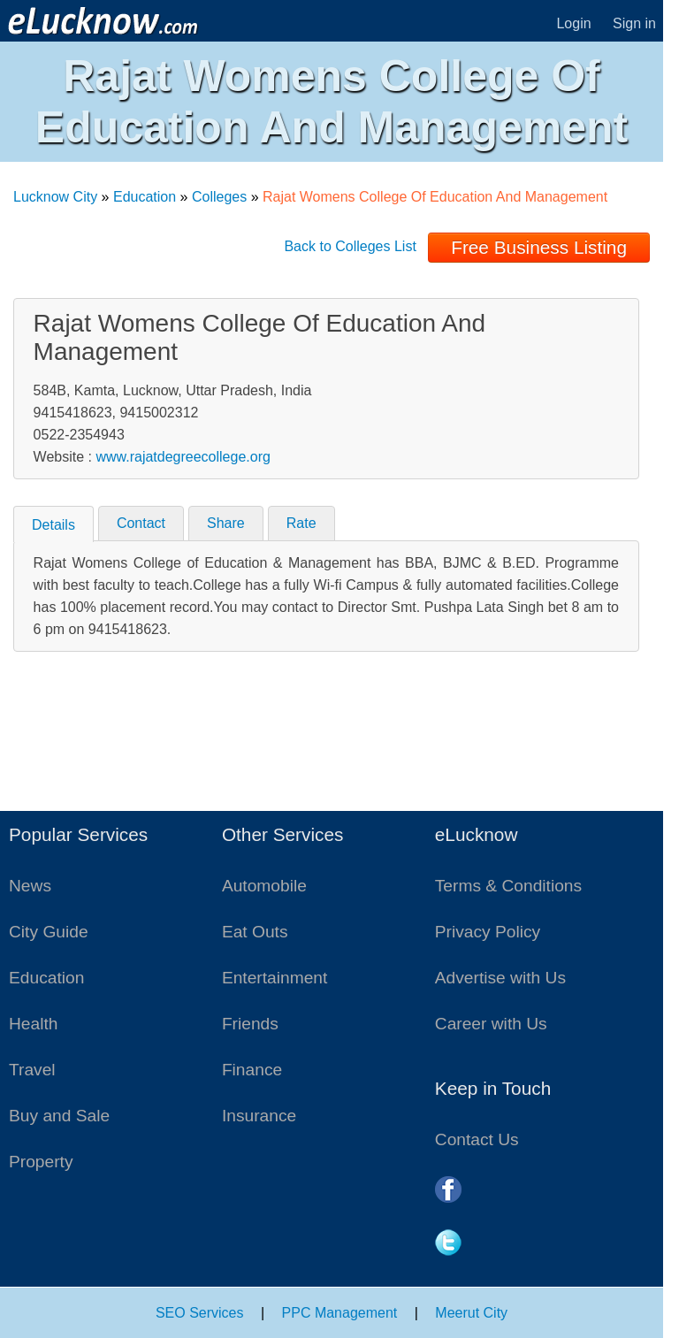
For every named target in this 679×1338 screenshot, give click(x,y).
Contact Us (477, 1139)
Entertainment (274, 977)
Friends (250, 1023)
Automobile (264, 885)
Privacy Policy (487, 931)
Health (33, 1023)
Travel (32, 1069)
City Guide (48, 931)
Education (144, 196)
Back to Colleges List (350, 246)
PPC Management (340, 1312)
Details (53, 524)
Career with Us (491, 1023)
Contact (141, 523)
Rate (301, 523)
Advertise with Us (500, 977)
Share (226, 523)
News (30, 885)
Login (573, 23)
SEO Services (200, 1312)
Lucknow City (55, 196)
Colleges (219, 196)
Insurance (259, 1115)
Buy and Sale (59, 1115)
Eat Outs (255, 931)
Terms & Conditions (508, 885)
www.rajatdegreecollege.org (182, 456)
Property (41, 1161)
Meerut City (471, 1312)
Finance (252, 1069)
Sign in (634, 23)
